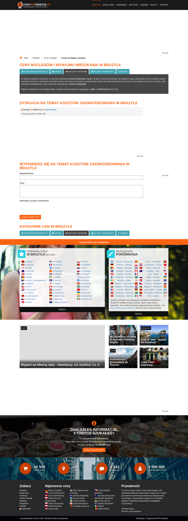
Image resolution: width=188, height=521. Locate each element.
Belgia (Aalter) (103, 509)
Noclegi (76, 72)
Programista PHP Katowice (157, 518)
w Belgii (28, 277)
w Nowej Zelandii (60, 302)
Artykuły (134, 5)
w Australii (29, 271)
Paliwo (102, 72)
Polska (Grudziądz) (56, 503)
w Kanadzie (57, 286)
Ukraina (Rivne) (104, 501)
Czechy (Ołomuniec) (56, 493)
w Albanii (29, 261)
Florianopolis (51, 110)
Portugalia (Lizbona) (81, 506)
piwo (112, 308)
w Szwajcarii (85, 283)
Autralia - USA (153, 271)
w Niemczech (58, 296)
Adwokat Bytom (127, 509)
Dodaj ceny (108, 5)
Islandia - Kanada (124, 271)
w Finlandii (57, 261)
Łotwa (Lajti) (53, 509)
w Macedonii (58, 293)
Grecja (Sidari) (78, 498)
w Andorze (29, 265)
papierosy (130, 308)
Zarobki (144, 5)
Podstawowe (35, 72)
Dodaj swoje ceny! (94, 450)
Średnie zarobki (26, 498)
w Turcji (83, 289)
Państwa (96, 5)
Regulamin (24, 503)
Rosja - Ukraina (153, 277)
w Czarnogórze (31, 296)
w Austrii (28, 274)
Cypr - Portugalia (152, 261)
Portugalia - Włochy (153, 293)
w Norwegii (57, 299)
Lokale (56, 72)
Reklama (23, 501)
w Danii (28, 302)
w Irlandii (56, 277)
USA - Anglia (153, 296)
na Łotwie (56, 289)
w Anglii (28, 268)
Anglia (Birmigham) (80, 503)
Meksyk (101, 506)
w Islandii (56, 280)
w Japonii (56, 283)
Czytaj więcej (126, 503)
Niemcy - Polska (124, 265)
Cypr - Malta (153, 274)
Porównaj (121, 5)
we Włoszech (86, 299)
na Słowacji (85, 271)
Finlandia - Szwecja (124, 277)
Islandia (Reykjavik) (105, 503)
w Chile (28, 286)
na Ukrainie (85, 293)
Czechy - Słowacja (153, 283)
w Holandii (57, 274)
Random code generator (131, 511)
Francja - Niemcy (124, 289)
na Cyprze (29, 293)
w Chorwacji (30, 289)
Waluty (154, 5)
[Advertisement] (94, 33)
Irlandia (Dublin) (79, 501)
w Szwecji (84, 286)
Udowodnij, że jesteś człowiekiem (34, 201)
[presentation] (39, 208)
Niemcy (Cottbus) (55, 490)
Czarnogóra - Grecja (153, 289)
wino (123, 308)
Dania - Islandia (153, 280)
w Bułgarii (29, 283)
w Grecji (56, 268)
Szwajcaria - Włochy (124, 296)
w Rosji (83, 268)
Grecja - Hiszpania (124, 261)
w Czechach (30, 299)
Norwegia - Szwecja (124, 293)
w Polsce (84, 261)
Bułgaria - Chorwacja (124, 286)
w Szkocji (84, 280)
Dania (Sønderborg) (56, 496)
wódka (118, 308)
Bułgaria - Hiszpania (153, 286)
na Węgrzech (86, 296)
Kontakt (164, 5)
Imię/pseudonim (27, 173)
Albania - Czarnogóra (124, 283)
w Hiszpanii (57, 271)
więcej (62, 309)
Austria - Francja (124, 274)
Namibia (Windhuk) (105, 498)
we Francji (57, 265)
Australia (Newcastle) (106, 496)
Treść (22, 183)
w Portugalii (85, 265)
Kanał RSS (26, 509)
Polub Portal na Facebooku (94, 242)
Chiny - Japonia (153, 268)
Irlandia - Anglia (124, 280)
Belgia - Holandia (124, 268)
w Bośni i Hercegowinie (35, 280)
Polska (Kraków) (54, 506)
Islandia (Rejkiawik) (81, 496)
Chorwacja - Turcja (153, 265)
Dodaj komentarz (30, 217)
